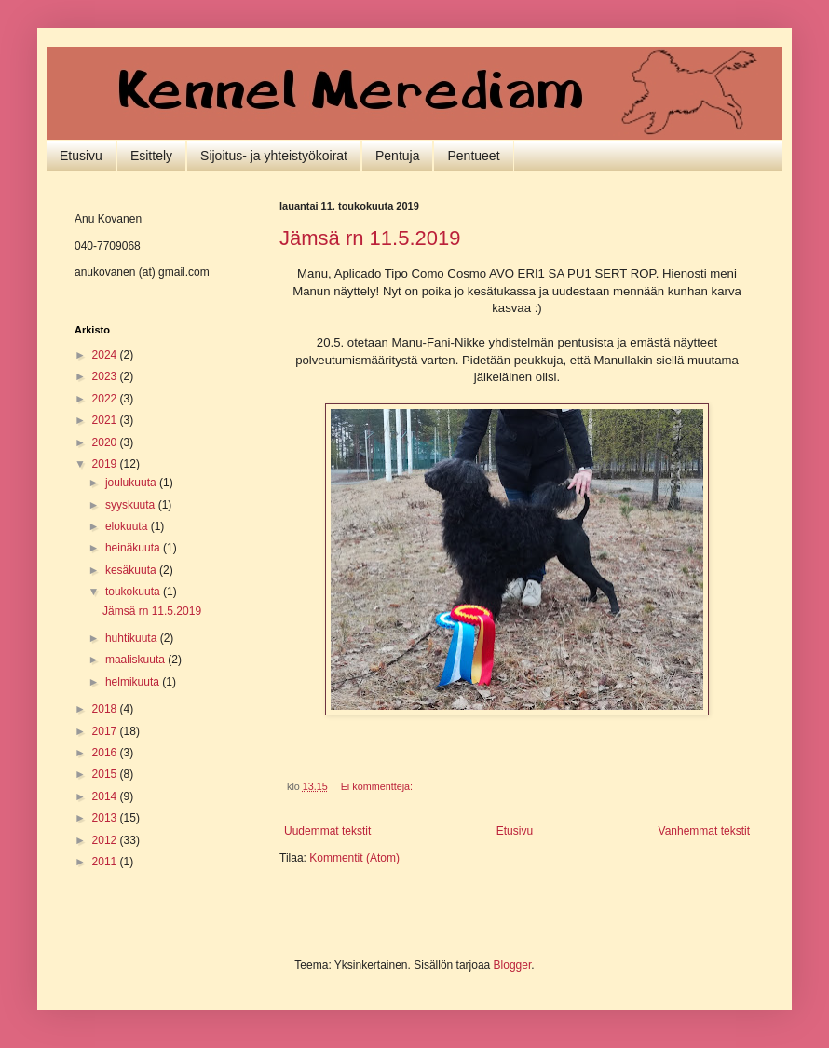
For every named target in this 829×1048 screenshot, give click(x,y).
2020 (106, 442)
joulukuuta (132, 482)
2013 (106, 817)
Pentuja (397, 155)
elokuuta (128, 526)
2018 (106, 708)
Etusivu (81, 155)
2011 (106, 861)
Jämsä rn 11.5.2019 (369, 238)
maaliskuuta (136, 659)
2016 (106, 752)
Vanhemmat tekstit (704, 830)
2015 (106, 774)
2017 (106, 731)
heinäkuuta (134, 547)
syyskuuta (131, 504)
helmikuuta (133, 681)
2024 (106, 354)
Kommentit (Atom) (354, 857)
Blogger (513, 965)
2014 (106, 796)
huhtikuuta (132, 638)
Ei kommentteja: (378, 786)
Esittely (151, 155)
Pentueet (473, 155)
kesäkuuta (132, 570)
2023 (106, 376)
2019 (106, 463)
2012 (106, 840)
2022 (106, 398)
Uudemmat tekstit (327, 830)
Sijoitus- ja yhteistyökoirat (273, 155)
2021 (106, 420)
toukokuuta (134, 591)
